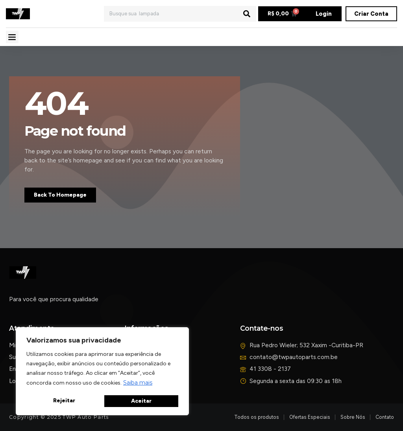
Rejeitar (64, 401)
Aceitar (141, 401)
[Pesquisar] (246, 14)
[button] (12, 37)
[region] (102, 371)
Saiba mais (137, 383)
